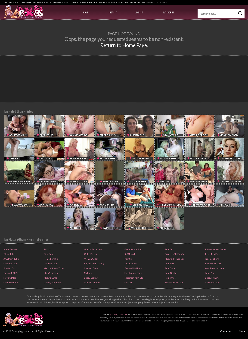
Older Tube (9, 254)
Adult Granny (10, 249)
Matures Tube (91, 268)
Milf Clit (128, 282)
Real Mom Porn (212, 254)
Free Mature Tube (133, 273)
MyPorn (88, 273)
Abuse (242, 331)
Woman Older (91, 258)
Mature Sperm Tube (53, 268)
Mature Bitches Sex (174, 258)
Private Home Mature (215, 249)
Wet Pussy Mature (214, 268)
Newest (113, 12)
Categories (168, 12)
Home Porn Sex (51, 258)
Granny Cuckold (92, 282)
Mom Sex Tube (51, 273)
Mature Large (50, 277)
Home (85, 12)
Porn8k (128, 258)
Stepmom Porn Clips (134, 277)
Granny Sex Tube (52, 282)
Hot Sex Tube (50, 263)
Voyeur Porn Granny (94, 263)
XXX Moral (129, 254)
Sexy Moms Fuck (213, 263)
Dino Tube (48, 254)
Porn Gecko (170, 273)
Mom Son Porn (10, 282)
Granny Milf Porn (11, 273)
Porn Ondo (170, 277)
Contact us (226, 331)
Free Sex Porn (212, 258)
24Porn (47, 249)
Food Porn (210, 273)
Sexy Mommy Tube (173, 282)
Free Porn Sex (10, 263)
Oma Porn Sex (212, 282)
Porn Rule (169, 263)
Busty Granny (91, 277)
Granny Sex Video (93, 249)
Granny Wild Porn (133, 268)
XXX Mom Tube (11, 258)
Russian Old (9, 268)
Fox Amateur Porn (133, 249)
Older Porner (90, 254)
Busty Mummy (212, 277)
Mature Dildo (9, 277)
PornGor (168, 249)
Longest (139, 12)
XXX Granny (130, 263)
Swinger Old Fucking (174, 254)
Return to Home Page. (124, 45)
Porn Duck (169, 268)
